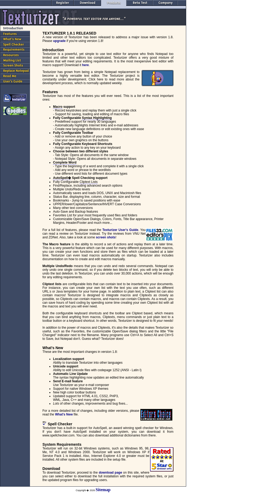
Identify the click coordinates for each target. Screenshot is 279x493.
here (85, 65)
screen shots (105, 237)
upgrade (59, 41)
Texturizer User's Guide (120, 230)
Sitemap (103, 489)
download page (110, 472)
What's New (64, 414)
